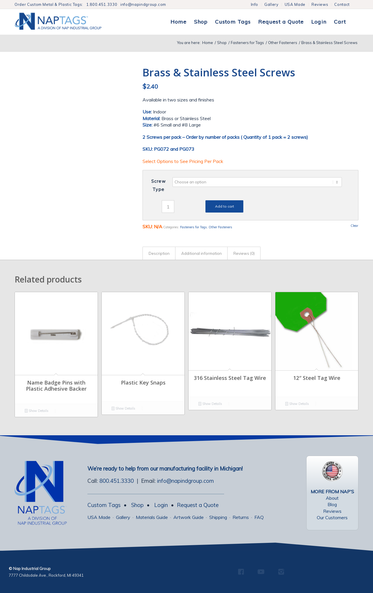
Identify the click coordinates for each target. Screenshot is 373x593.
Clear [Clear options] (354, 225)
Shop (137, 504)
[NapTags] (64, 22)
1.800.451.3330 (101, 4)
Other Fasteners (220, 227)
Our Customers (332, 517)
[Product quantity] (168, 206)
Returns (241, 517)
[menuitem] (255, 4)
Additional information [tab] (201, 253)
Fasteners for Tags (193, 227)
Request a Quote (198, 504)
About (332, 498)
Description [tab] (159, 253)
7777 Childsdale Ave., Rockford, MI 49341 (46, 575)
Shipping (218, 517)
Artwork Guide (188, 517)
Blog (332, 504)
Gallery (271, 4)
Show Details (36, 411)
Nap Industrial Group (32, 568)
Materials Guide (152, 517)
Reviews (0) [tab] (244, 253)
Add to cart (224, 206)
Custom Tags (104, 504)
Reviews (320, 4)
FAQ (259, 517)
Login (161, 504)
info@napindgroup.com (143, 4)
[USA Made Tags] (332, 471)
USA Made (295, 4)
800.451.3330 (116, 480)
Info (254, 4)
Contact (342, 4)
